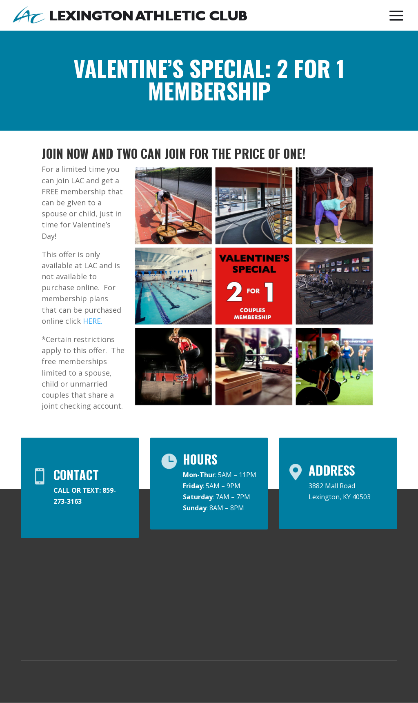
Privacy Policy (126, 682)
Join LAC (231, 572)
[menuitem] (130, 16)
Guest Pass (237, 589)
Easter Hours (362, 576)
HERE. (92, 321)
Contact (298, 572)
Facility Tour (305, 647)
